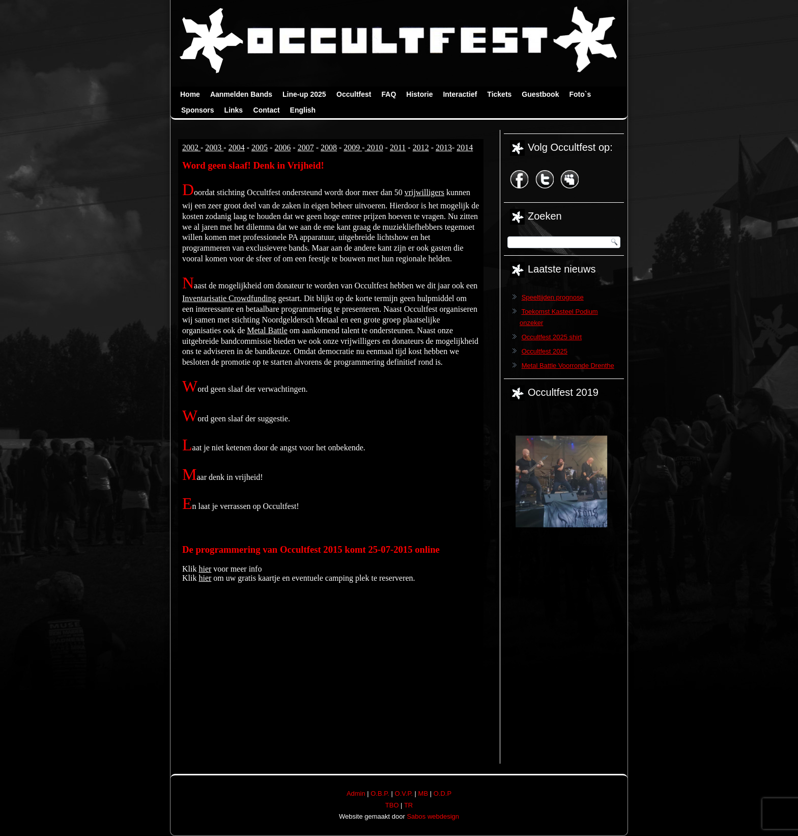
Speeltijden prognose (553, 297)
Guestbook (540, 94)
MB (423, 793)
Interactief (460, 94)
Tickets (499, 94)
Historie (419, 94)
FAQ (389, 94)
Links (233, 110)
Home (190, 94)
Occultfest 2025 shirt (552, 337)
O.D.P (442, 793)
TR (408, 805)
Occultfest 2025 (544, 351)
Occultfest (353, 94)
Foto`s (580, 94)
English (303, 110)
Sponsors (197, 110)
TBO (392, 805)
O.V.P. (404, 793)
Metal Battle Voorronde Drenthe (568, 365)
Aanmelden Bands (241, 94)
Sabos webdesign (433, 816)
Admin (356, 793)
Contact (266, 110)
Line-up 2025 (304, 94)
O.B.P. (379, 793)
